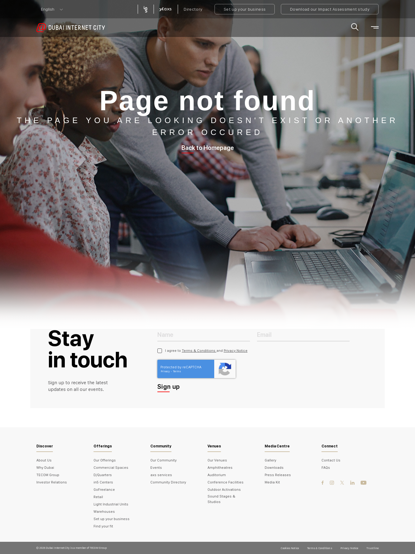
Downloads (274, 467)
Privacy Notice (236, 350)
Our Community (163, 460)
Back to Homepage (208, 147)
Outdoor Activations (224, 489)
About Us (44, 460)
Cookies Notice (290, 548)
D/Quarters (103, 475)
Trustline (372, 548)
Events (156, 467)
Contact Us (330, 460)
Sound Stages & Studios (221, 499)
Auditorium (217, 475)
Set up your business (245, 9)
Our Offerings (105, 460)
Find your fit (103, 526)
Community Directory (168, 482)
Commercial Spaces (111, 467)
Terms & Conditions (199, 350)
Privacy (166, 371)
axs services (161, 475)
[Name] (203, 334)
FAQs (325, 467)
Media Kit (272, 482)
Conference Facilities (226, 482)
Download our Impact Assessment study (329, 9)
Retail (98, 497)
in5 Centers (103, 482)
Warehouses (104, 511)
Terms (177, 371)
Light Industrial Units (111, 504)
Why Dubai (45, 467)
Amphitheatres (220, 467)
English (47, 9)
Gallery (270, 460)
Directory (193, 9)
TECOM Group (47, 475)
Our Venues (217, 460)
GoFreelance (104, 489)
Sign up (168, 386)
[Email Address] (303, 334)
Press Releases (278, 475)
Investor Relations (51, 482)
